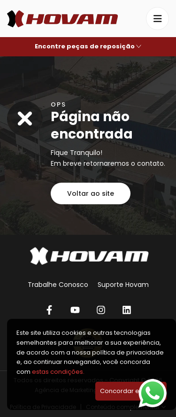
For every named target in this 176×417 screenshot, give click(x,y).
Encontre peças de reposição (88, 46)
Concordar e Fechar (131, 390)
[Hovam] (62, 18)
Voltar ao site (90, 193)
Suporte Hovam (123, 284)
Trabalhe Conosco (58, 284)
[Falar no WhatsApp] (152, 393)
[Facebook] (49, 309)
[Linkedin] (127, 309)
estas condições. (58, 371)
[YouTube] (75, 309)
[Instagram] (101, 309)
